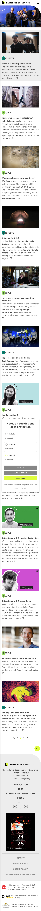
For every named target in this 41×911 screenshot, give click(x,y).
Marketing (12, 434)
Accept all (20, 478)
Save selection (20, 473)
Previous (14, 737)
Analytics (12, 444)
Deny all (20, 468)
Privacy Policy (23, 488)
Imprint (16, 488)
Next (27, 737)
